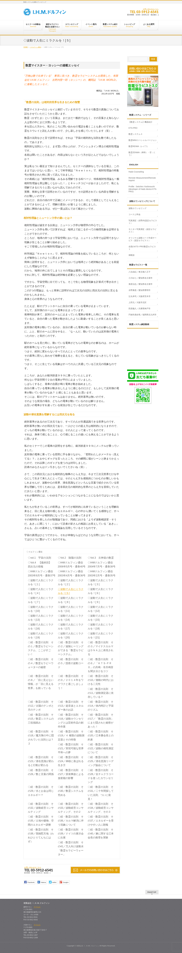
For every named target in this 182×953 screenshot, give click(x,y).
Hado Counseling (136, 172)
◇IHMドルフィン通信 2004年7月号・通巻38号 (102, 564)
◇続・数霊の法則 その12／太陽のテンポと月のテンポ (41, 705)
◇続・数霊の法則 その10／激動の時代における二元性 (101, 680)
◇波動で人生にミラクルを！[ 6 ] (100, 591)
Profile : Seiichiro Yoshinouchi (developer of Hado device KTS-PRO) (143, 189)
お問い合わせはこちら (151, 9)
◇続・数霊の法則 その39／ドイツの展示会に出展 (71, 833)
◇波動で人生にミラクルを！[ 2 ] (70, 582)
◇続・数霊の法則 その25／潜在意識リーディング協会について (101, 761)
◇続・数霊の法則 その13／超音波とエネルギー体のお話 (71, 705)
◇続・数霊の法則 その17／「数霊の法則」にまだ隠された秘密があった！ (101, 720)
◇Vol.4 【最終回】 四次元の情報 (41, 564)
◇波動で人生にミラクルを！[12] (100, 609)
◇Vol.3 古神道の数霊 (101, 557)
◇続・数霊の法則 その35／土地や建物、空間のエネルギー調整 (41, 820)
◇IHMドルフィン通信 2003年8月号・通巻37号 (42, 573)
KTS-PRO (133, 128)
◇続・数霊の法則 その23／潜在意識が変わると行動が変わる (41, 761)
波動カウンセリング (137, 208)
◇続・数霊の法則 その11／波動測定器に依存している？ (101, 693)
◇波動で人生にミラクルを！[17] (70, 626)
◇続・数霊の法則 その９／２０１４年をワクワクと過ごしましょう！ (70, 682)
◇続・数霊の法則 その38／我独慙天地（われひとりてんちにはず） (41, 835)
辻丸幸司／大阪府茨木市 (139, 296)
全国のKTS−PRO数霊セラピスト (142, 247)
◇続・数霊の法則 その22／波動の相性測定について (101, 748)
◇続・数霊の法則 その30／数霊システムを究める (71, 791)
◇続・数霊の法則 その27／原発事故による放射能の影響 (71, 774)
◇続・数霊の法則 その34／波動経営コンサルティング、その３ (101, 807)
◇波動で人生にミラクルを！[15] (100, 617)
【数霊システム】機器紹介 (140, 122)
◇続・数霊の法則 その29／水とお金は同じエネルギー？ (41, 791)
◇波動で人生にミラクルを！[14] (70, 617)
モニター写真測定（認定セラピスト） (142, 230)
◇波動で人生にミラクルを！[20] (70, 635)
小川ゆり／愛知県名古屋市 (140, 278)
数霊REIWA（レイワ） (139, 146)
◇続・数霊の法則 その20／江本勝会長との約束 (101, 735)
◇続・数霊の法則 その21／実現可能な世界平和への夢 (71, 748)
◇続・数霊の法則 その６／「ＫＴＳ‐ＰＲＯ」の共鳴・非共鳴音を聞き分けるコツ (100, 665)
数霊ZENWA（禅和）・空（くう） (142, 153)
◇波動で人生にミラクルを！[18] (100, 626)
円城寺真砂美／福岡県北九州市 (142, 314)
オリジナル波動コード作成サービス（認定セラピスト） (142, 239)
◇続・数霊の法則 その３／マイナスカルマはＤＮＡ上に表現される (100, 648)
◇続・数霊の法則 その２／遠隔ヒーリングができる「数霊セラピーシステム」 (70, 648)
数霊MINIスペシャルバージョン (143, 140)
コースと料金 (134, 214)
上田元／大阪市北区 (137, 302)
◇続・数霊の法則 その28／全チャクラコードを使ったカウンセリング (101, 776)
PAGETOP (151, 892)
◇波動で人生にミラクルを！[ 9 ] (100, 600)
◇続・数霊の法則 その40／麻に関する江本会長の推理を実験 (101, 833)
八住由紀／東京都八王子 (139, 272)
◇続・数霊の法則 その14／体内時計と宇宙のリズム (101, 705)
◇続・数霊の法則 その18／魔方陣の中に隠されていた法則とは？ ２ (41, 737)
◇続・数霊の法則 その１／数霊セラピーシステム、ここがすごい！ (40, 648)
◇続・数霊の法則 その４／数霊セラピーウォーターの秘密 (40, 663)
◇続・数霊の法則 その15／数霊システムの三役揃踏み (41, 718)
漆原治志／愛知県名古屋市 (140, 284)
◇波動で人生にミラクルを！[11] (70, 609)
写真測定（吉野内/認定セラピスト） (143, 221)
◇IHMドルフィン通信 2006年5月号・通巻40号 (72, 564)
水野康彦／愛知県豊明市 (139, 290)
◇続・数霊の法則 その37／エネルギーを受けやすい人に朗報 (101, 820)
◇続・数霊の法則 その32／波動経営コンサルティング (41, 807)
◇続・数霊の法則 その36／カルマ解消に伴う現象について (71, 820)
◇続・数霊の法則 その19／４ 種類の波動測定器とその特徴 (71, 735)
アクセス (37, 907)
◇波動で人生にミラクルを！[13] (40, 617)
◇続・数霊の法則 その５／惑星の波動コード (70, 663)
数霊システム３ (135, 134)
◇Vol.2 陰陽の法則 (69, 557)
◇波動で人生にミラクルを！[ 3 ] (100, 582)
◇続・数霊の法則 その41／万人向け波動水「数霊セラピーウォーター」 (71, 848)
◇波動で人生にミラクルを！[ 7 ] (40, 600)
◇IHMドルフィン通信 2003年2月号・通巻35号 (102, 573)
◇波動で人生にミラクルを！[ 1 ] (40, 582)
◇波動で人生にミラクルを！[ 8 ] (70, 600)
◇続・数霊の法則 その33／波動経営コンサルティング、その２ (71, 807)
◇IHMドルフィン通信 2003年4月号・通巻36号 (72, 573)
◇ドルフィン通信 (34, 552)
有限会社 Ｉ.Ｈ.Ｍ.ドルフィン (87, 946)
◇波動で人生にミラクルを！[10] (40, 609)
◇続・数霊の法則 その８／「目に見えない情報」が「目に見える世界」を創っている (40, 682)
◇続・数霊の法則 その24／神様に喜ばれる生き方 (71, 761)
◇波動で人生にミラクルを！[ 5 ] (70, 591)
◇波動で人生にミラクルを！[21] (100, 635)
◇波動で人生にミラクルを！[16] (40, 626)
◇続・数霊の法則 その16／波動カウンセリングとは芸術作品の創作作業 (71, 720)
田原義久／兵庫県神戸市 (139, 308)
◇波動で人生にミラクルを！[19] (40, 635)
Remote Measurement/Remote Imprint (142, 179)
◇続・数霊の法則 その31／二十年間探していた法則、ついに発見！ (101, 793)
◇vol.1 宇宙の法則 (39, 557)
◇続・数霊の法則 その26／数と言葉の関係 (41, 772)
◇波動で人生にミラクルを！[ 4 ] (40, 591)
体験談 (132, 255)
